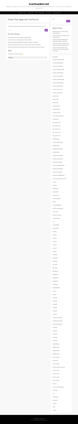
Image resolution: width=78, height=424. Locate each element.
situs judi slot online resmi (58, 89)
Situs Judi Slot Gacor (57, 122)
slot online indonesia (57, 198)
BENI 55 (54, 201)
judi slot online (55, 102)
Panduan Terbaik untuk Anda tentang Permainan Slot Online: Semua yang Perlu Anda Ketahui (26, 47)
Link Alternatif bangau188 (58, 158)
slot (53, 221)
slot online (55, 231)
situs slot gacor (56, 119)
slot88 (54, 406)
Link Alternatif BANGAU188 (58, 59)
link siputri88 (55, 400)
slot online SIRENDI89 (57, 205)
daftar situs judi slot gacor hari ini (59, 178)
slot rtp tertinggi (56, 363)
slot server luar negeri (57, 215)
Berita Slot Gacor (22, 12)
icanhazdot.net (39, 4)
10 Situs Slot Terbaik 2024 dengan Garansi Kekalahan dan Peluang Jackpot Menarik (24, 44)
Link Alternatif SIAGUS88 (58, 142)
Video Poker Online (57, 12)
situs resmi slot (56, 211)
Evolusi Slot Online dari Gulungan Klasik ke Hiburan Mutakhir (20, 39)
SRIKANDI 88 (55, 271)
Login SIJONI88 (56, 224)
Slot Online (48, 12)
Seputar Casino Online (39, 12)
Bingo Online (30, 12)
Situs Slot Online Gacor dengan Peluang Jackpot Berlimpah (19, 37)
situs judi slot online (56, 105)
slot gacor (55, 182)
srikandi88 (55, 307)
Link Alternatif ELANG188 (58, 66)
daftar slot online (56, 370)
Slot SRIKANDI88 (56, 287)
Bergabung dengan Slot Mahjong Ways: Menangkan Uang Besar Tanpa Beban (23, 42)
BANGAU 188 (55, 188)
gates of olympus (56, 357)
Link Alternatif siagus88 (57, 162)
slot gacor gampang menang (58, 387)
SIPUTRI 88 (55, 254)
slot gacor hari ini (56, 195)
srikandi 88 (55, 297)
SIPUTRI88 (55, 390)
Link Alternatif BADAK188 (58, 62)
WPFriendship (38, 420)
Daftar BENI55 (55, 191)
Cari (53, 19)
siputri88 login (55, 396)
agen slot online (56, 96)
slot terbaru (55, 185)
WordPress (45, 420)
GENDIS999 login (56, 139)
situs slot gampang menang (58, 115)
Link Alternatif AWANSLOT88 (58, 165)
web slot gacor (55, 360)
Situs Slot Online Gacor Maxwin (59, 367)
